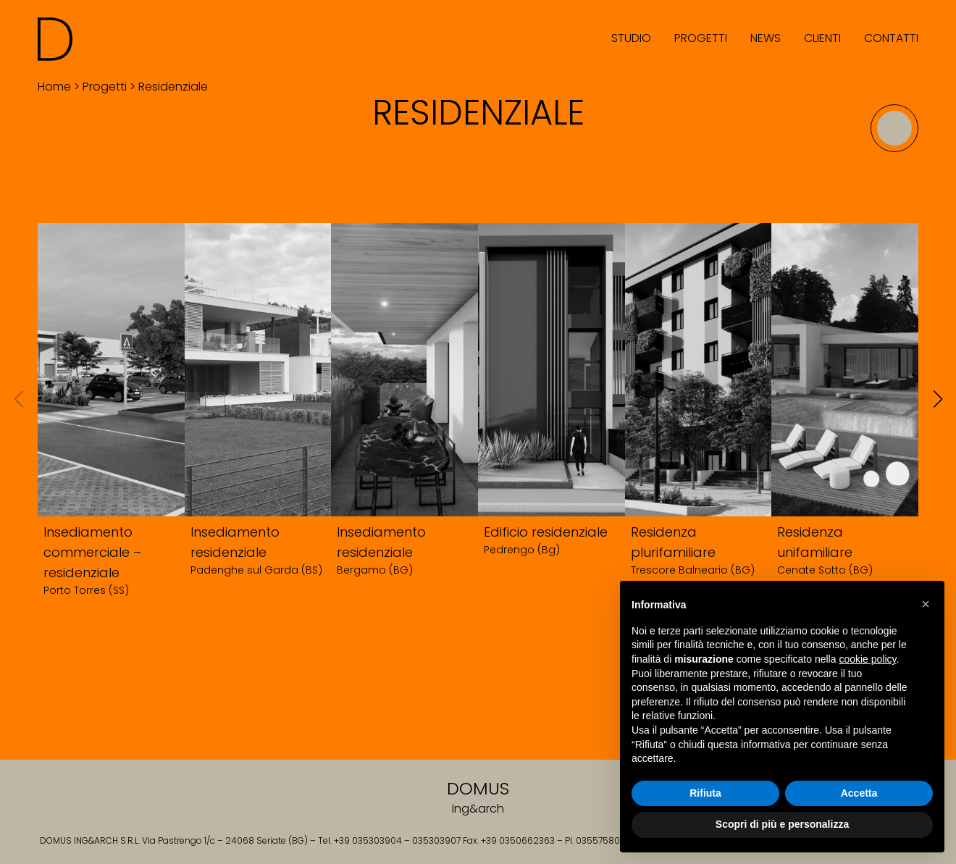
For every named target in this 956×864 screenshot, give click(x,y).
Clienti (822, 38)
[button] (925, 604)
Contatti (891, 38)
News (765, 38)
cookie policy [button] (867, 659)
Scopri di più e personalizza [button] (782, 824)
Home (54, 86)
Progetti (700, 38)
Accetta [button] (859, 793)
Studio (631, 38)
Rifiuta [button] (705, 793)
